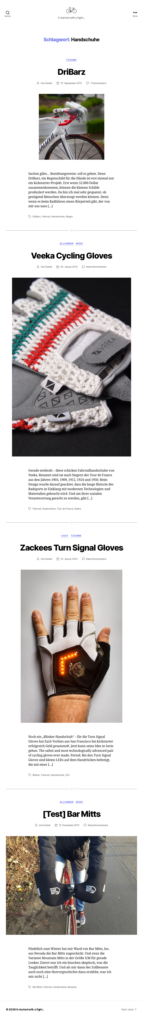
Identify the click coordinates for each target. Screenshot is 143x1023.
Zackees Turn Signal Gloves (71, 552)
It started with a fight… (30, 1014)
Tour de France (65, 513)
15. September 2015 (71, 87)
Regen (69, 221)
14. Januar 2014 (68, 563)
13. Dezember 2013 (68, 830)
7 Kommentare (99, 87)
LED (67, 780)
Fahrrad (46, 221)
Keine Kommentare (96, 271)
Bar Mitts (37, 992)
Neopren (72, 992)
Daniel (48, 87)
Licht (64, 540)
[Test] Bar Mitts (71, 818)
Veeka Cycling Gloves (71, 260)
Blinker (36, 780)
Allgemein (66, 248)
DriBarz (71, 76)
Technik (71, 64)
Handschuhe (58, 221)
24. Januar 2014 (69, 271)
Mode (79, 248)
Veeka (78, 513)
